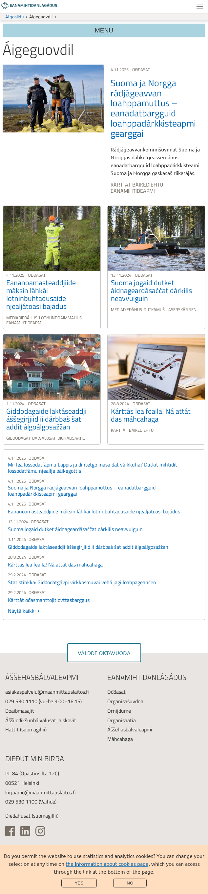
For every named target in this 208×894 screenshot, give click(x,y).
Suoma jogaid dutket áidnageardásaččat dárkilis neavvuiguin (75, 529)
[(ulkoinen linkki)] (10, 831)
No (130, 883)
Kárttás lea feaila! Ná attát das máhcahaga (55, 564)
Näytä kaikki (22, 611)
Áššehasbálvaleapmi (129, 729)
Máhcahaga (120, 739)
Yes (79, 883)
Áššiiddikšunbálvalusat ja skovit (40, 720)
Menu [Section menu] (104, 30)
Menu (199, 6)
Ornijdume (119, 711)
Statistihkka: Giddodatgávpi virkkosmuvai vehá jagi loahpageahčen (82, 582)
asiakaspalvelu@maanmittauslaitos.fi (47, 692)
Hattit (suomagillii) (26, 729)
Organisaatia (121, 720)
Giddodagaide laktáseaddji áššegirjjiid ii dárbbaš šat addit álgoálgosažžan (88, 547)
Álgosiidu (14, 16)
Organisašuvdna (125, 701)
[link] (104, 130)
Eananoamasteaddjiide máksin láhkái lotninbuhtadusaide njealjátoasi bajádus (94, 511)
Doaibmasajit (19, 711)
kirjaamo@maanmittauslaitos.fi (40, 792)
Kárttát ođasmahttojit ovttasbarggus (49, 600)
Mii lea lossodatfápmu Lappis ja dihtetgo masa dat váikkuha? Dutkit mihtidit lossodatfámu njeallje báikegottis (92, 468)
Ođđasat (116, 692)
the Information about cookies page (107, 863)
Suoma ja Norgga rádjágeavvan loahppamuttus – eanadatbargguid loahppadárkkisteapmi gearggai (82, 491)
